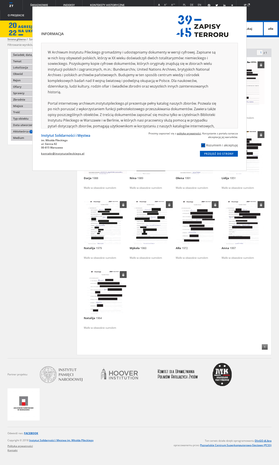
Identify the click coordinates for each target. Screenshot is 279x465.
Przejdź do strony (219, 154)
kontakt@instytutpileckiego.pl (62, 153)
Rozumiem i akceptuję (219, 145)
